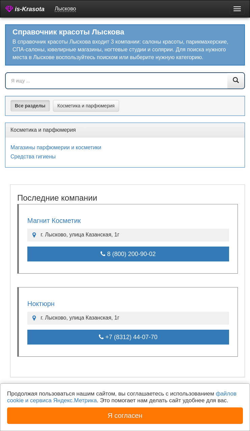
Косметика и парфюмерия (86, 105)
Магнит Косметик (54, 220)
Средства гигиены (33, 156)
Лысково (65, 8)
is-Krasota (25, 8)
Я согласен (125, 415)
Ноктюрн (41, 303)
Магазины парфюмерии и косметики (55, 147)
